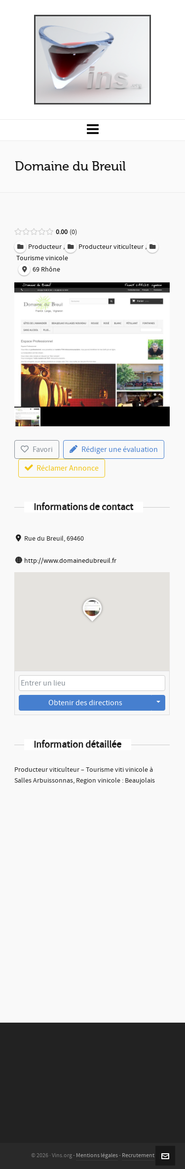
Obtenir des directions (85, 703)
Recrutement (138, 1155)
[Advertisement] (92, 890)
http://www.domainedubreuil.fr (70, 560)
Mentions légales (97, 1155)
